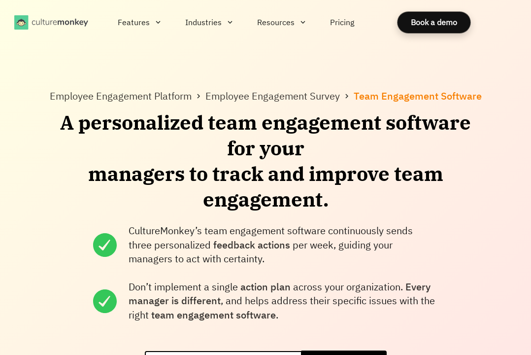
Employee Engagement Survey (272, 96)
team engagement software (213, 314)
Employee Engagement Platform (121, 96)
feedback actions (251, 244)
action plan (265, 286)
